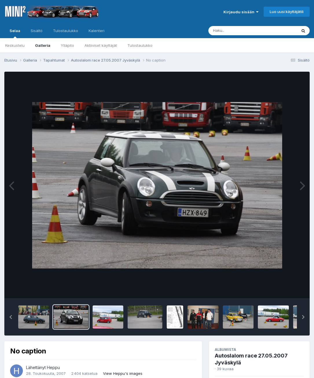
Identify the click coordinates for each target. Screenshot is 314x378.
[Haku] (242, 30)
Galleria (42, 45)
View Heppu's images (122, 373)
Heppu (53, 367)
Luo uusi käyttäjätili (287, 11)
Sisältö (37, 30)
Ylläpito (67, 45)
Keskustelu (15, 45)
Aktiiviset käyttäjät (101, 45)
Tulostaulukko (140, 45)
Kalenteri (96, 30)
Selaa (15, 33)
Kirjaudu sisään (240, 12)
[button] (10, 317)
